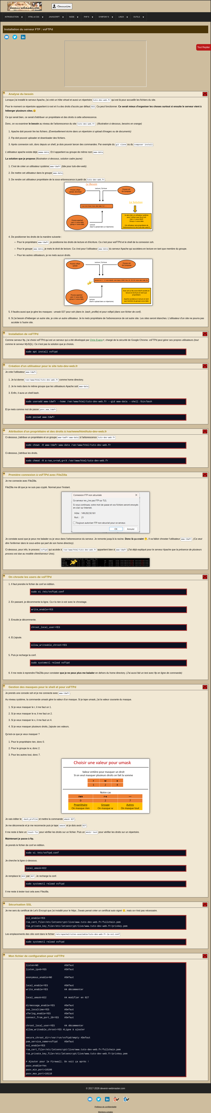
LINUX (121, 17)
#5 (4, 472)
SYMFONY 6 (104, 17)
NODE (71, 17)
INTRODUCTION (12, 17)
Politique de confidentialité (105, 1104)
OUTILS (136, 17)
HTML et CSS (33, 17)
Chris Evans (96, 339)
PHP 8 (86, 17)
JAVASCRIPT (54, 17)
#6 (4, 574)
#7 (4, 684)
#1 (4, 93)
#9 (4, 952)
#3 (4, 363)
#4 (4, 428)
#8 (4, 901)
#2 (4, 332)
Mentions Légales (105, 1109)
